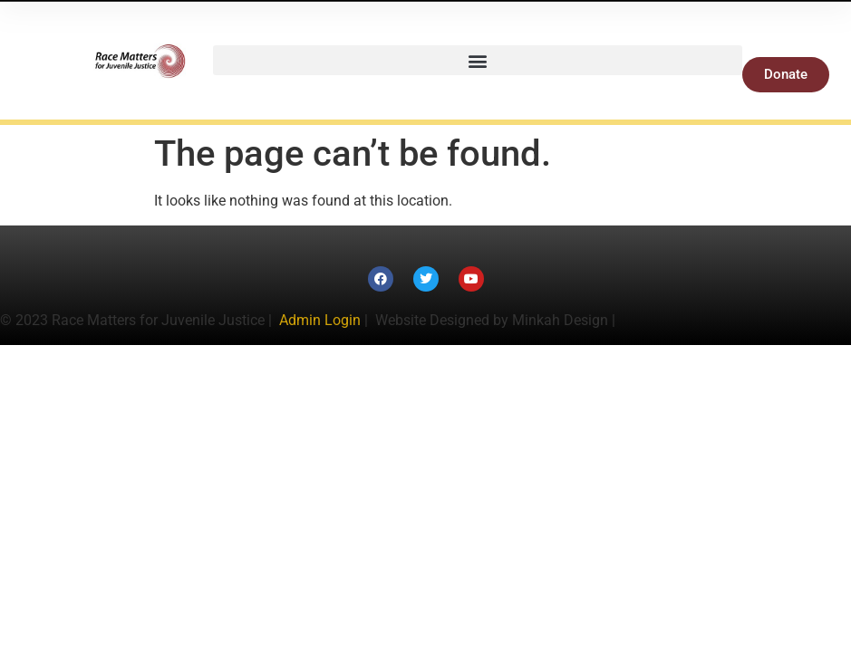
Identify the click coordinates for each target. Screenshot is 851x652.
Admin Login (320, 320)
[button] (477, 60)
